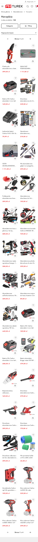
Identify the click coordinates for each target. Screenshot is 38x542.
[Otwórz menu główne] (2, 6)
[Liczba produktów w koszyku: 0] (36, 6)
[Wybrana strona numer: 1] (19, 38)
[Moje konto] (30, 1)
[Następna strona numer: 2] (30, 38)
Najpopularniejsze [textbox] (7, 33)
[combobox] (19, 33)
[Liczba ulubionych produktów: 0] (32, 6)
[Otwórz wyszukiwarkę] (28, 6)
